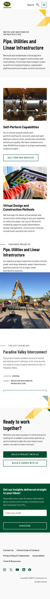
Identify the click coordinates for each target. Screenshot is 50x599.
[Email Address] (25, 513)
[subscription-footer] (25, 525)
